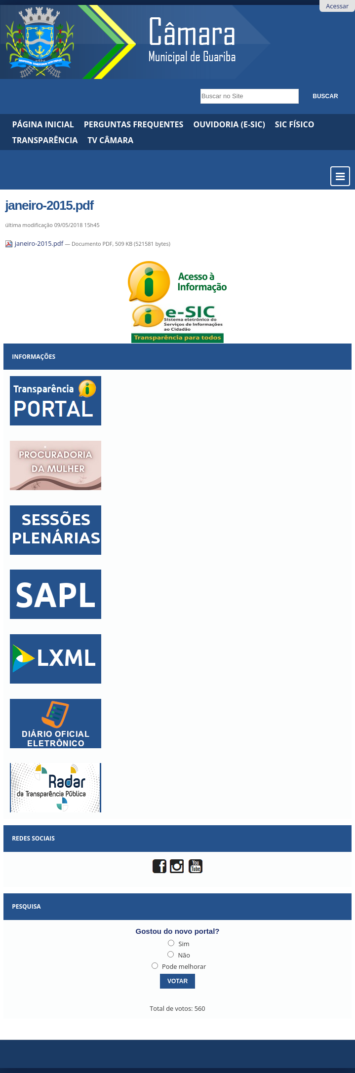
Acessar (337, 5)
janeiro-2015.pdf (35, 243)
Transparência (45, 140)
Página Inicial (43, 124)
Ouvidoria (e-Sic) (229, 124)
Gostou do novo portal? (178, 931)
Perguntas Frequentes (134, 124)
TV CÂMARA (110, 140)
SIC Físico (295, 124)
